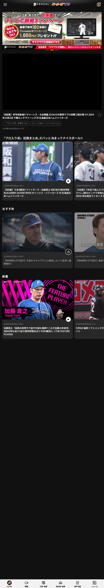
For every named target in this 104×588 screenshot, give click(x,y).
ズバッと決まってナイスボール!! (45, 123)
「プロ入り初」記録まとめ (15, 123)
